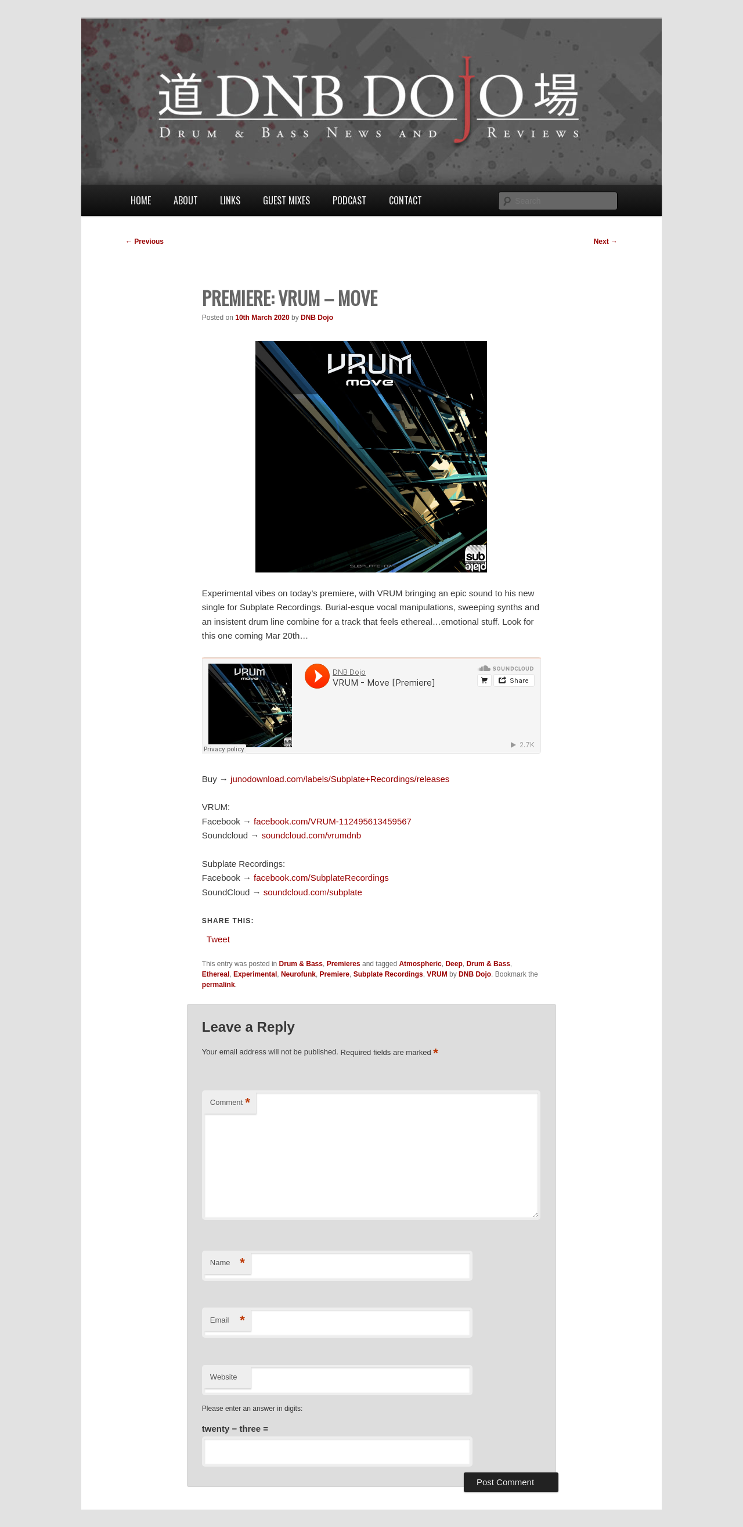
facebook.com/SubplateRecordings (321, 878)
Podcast (349, 200)
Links (230, 200)
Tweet (218, 938)
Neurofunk (298, 974)
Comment (230, 1102)
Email (227, 1320)
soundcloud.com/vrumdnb (311, 835)
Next (606, 241)
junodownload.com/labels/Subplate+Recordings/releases (339, 779)
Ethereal (215, 974)
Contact (405, 200)
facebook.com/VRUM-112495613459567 (333, 821)
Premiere (334, 974)
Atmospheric (420, 964)
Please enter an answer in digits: (252, 1408)
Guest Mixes (286, 200)
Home (141, 200)
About (186, 200)
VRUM (437, 974)
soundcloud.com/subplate (313, 892)
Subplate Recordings (388, 974)
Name (227, 1263)
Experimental (255, 974)
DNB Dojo (317, 318)
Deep (453, 964)
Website (223, 1377)
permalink (218, 985)
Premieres (343, 964)
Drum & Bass (301, 964)
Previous (144, 241)
